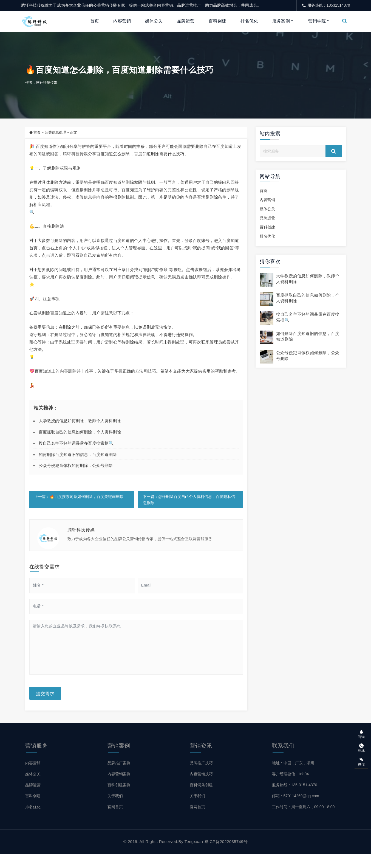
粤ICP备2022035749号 (226, 841)
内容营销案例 (119, 774)
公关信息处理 (55, 133)
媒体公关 (154, 21)
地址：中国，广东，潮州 (293, 763)
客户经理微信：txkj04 (290, 774)
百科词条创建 (201, 785)
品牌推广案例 (119, 763)
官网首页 (115, 807)
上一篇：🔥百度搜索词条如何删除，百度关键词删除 (78, 497)
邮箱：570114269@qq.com (295, 796)
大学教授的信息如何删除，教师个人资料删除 (80, 421)
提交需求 (45, 693)
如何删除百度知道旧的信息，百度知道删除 (78, 454)
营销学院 (317, 21)
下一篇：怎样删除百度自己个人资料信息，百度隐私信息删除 (189, 500)
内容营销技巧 (201, 774)
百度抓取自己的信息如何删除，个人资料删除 (80, 432)
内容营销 (122, 21)
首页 (94, 21)
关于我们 (115, 796)
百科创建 (217, 21)
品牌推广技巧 (201, 763)
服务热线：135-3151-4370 (294, 785)
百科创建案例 (119, 785)
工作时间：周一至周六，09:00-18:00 (303, 807)
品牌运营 (185, 21)
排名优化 (249, 21)
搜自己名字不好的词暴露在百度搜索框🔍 (76, 443)
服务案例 (281, 21)
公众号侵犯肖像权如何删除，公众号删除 (76, 465)
